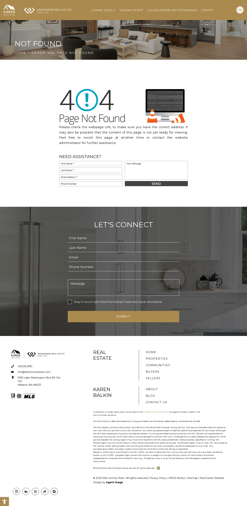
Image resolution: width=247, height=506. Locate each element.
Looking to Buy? (131, 10)
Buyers (153, 371)
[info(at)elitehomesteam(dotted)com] (38, 372)
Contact (207, 10)
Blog (150, 395)
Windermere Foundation (155, 412)
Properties (157, 358)
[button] (4, 501)
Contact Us (156, 402)
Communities (158, 365)
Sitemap (192, 478)
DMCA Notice (176, 478)
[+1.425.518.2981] (38, 366)
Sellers (153, 378)
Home (151, 352)
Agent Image (114, 482)
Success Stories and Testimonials (172, 10)
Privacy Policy (158, 478)
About (152, 389)
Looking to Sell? (103, 10)
